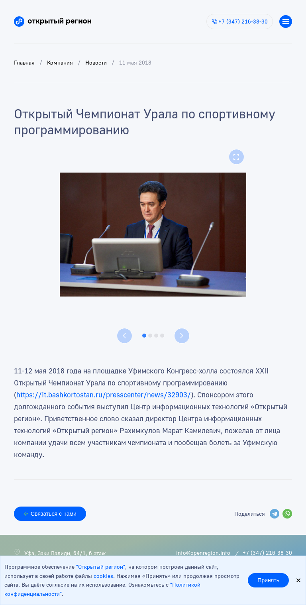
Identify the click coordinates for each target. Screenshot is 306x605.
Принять (268, 580)
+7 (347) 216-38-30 (240, 21)
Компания (60, 62)
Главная (24, 62)
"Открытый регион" (100, 566)
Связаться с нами (50, 514)
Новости (96, 62)
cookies (103, 575)
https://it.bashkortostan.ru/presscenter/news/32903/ (103, 394)
